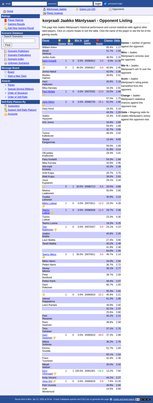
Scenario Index (16, 59)
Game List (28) (87, 9)
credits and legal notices (123, 399)
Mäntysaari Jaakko (57, 9)
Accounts (13, 114)
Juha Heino (48, 102)
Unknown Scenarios (18, 63)
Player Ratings (15, 20)
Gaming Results (16, 24)
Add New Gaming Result (21, 28)
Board (11, 72)
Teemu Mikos (49, 254)
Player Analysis (55, 13)
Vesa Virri (47, 381)
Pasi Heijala (48, 91)
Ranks (11, 85)
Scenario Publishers (18, 51)
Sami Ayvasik (49, 60)
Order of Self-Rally (17, 97)
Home (10, 11)
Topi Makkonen (47, 228)
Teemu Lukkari (46, 211)
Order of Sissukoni (17, 93)
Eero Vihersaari (47, 372)
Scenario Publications (19, 55)
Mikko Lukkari (49, 203)
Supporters (14, 106)
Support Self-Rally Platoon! (22, 110)
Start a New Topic (17, 76)
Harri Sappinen (47, 336)
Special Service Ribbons (21, 89)
